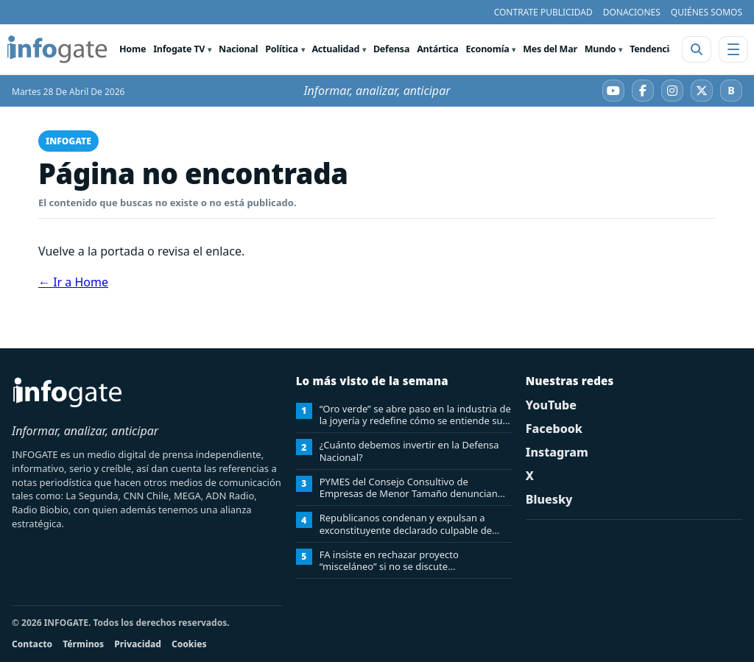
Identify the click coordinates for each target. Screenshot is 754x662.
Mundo (600, 49)
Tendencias (654, 49)
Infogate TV (179, 49)
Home (132, 49)
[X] (702, 91)
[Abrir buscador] (696, 49)
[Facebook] (643, 91)
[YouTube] (613, 91)
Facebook (554, 428)
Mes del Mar (550, 49)
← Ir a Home (73, 282)
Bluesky (549, 499)
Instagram (557, 452)
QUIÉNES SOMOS (706, 12)
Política (281, 49)
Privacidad (137, 644)
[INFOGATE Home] (57, 49)
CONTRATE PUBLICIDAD (543, 12)
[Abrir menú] (733, 49)
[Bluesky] (731, 91)
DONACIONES (631, 12)
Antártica (437, 49)
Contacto (32, 644)
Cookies (189, 644)
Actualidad (335, 49)
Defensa (391, 49)
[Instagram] (672, 91)
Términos (83, 644)
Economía (488, 49)
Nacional (238, 49)
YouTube (551, 405)
